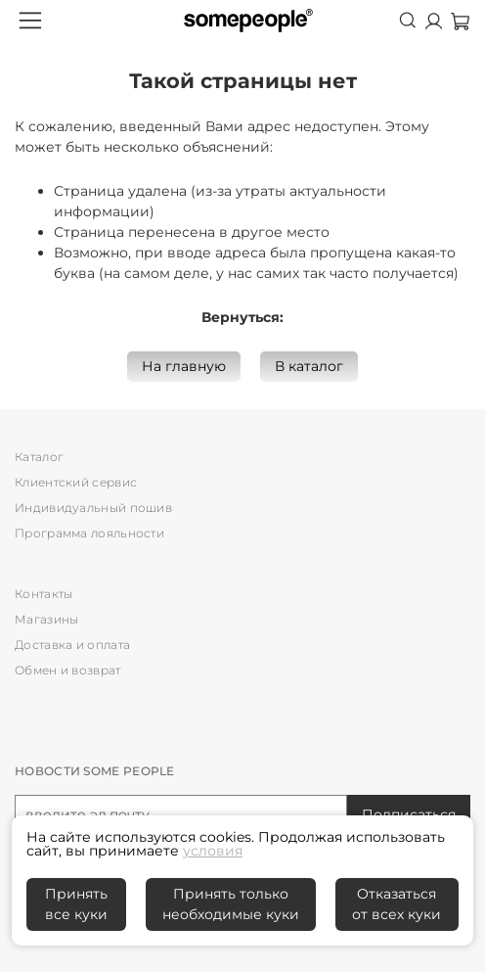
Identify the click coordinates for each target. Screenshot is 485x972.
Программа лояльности (89, 533)
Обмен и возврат (68, 670)
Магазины (46, 619)
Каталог (39, 456)
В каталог (309, 366)
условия (212, 850)
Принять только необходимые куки (230, 904)
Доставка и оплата (72, 644)
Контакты (43, 593)
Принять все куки (76, 904)
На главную (184, 366)
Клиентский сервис (76, 482)
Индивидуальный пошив (93, 507)
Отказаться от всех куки (396, 904)
